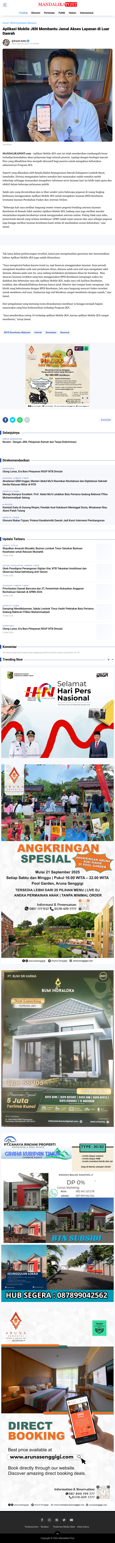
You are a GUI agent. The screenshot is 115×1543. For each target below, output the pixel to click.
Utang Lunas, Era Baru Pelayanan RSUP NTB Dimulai (33, 471)
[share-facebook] (5, 420)
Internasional (86, 13)
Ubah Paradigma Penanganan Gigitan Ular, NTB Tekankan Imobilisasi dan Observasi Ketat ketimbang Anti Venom (45, 570)
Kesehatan (51, 332)
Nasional (64, 332)
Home (6, 23)
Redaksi (45, 1526)
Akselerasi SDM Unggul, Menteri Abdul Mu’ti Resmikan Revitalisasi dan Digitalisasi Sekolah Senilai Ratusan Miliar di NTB (55, 483)
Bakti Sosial (11, 545)
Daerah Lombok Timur (16, 586)
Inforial (38, 332)
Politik (62, 13)
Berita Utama (11, 606)
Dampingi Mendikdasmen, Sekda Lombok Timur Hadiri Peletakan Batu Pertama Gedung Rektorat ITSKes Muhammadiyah (48, 610)
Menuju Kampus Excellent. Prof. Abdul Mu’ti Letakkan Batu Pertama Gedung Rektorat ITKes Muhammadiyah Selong (55, 496)
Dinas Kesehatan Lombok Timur (21, 565)
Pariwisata (49, 13)
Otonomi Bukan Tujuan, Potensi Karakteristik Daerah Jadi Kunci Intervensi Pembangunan (54, 520)
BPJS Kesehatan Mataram (17, 332)
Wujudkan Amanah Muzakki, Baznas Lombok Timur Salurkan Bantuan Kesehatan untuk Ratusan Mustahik (43, 550)
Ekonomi (35, 13)
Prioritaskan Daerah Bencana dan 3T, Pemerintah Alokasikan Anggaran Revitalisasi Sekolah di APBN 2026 (43, 590)
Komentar (106, 420)
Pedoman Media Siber (64, 1526)
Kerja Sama (83, 1526)
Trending (23, 13)
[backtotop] (57, 1534)
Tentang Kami (31, 1526)
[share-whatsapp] (20, 420)
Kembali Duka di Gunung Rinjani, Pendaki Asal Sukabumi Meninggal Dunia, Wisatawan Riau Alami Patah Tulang (55, 509)
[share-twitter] (12, 420)
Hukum (72, 13)
